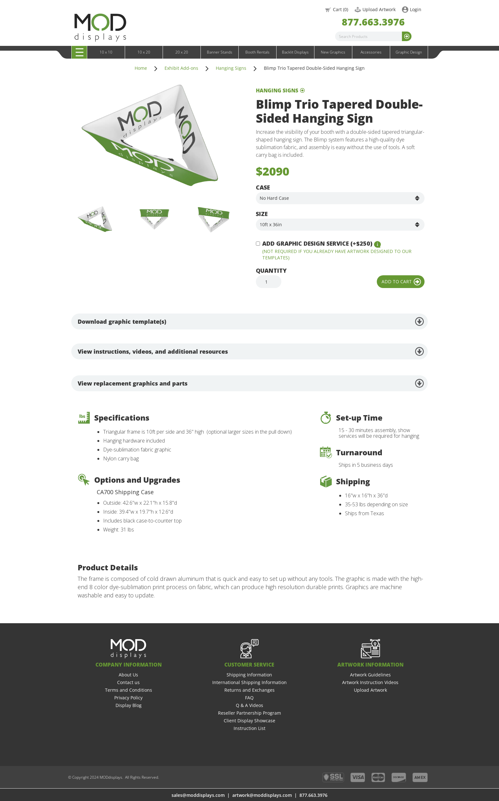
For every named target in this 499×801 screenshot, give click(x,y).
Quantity (271, 270)
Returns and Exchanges (249, 690)
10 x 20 (143, 52)
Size (262, 214)
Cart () (340, 9)
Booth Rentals (257, 52)
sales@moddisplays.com (198, 795)
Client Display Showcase (249, 721)
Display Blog (129, 705)
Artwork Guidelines (370, 675)
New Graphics (333, 52)
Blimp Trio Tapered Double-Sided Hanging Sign (314, 68)
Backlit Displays (295, 52)
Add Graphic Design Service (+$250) (317, 243)
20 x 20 (181, 52)
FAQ (249, 698)
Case (263, 187)
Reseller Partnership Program (249, 713)
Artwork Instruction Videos (370, 682)
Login (415, 9)
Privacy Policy (128, 698)
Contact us (128, 682)
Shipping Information (249, 675)
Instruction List (249, 728)
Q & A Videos (249, 705)
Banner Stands (219, 52)
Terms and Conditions (128, 690)
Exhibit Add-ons (181, 68)
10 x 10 (106, 52)
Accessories (371, 52)
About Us (128, 675)
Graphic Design (409, 52)
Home (141, 68)
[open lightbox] (150, 139)
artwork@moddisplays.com (262, 795)
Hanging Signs (231, 68)
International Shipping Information (249, 682)
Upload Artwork (379, 9)
